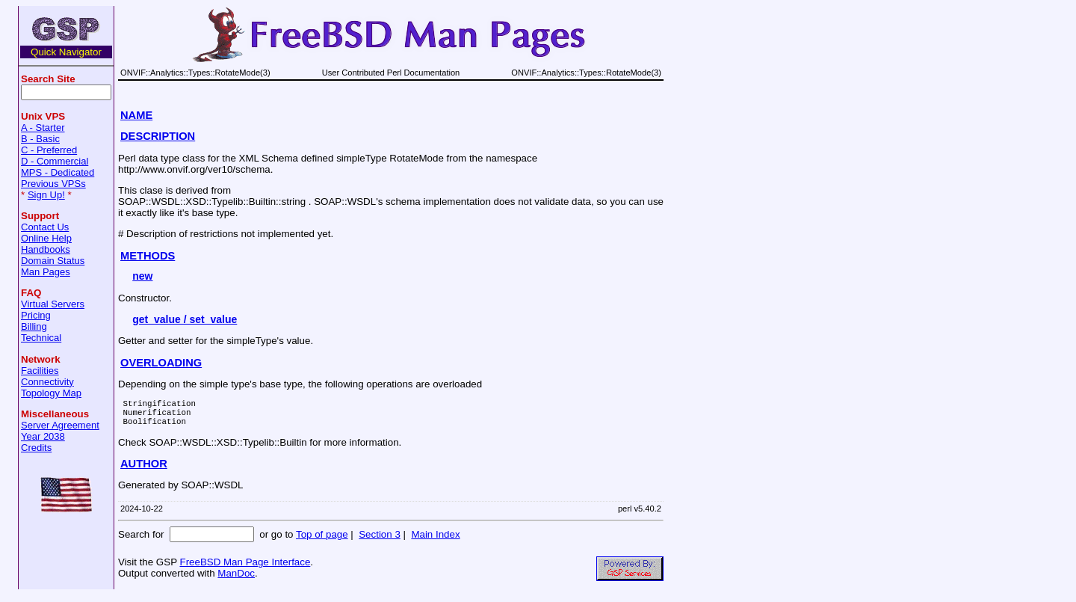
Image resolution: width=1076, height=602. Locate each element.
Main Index (435, 541)
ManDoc (236, 580)
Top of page (322, 541)
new (142, 276)
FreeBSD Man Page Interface (244, 568)
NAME (136, 115)
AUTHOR (143, 470)
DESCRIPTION (157, 136)
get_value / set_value (184, 319)
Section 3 (380, 541)
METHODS (147, 256)
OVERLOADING (161, 363)
